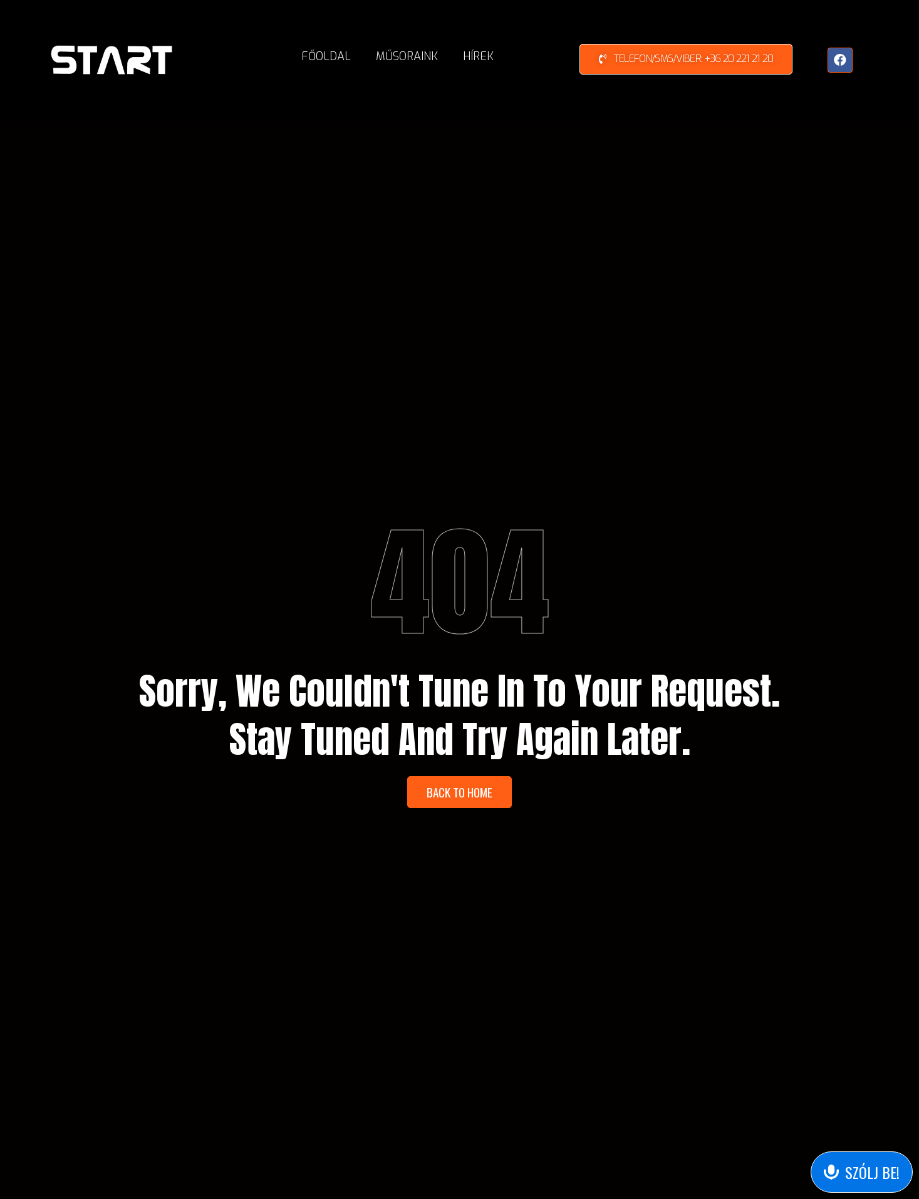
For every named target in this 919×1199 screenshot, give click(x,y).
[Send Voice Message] (862, 1172)
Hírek (478, 56)
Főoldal (326, 56)
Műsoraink (407, 56)
